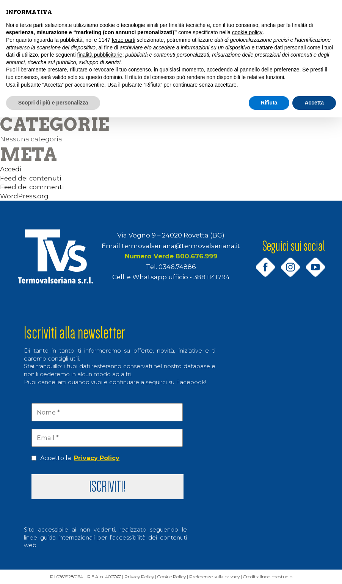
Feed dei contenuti (30, 178)
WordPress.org (24, 196)
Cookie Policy (174, 577)
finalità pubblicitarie (99, 55)
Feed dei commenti (32, 187)
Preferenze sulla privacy (217, 577)
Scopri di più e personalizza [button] (53, 103)
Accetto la (75, 458)
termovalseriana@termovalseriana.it (181, 246)
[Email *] (107, 438)
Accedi (10, 169)
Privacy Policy (96, 458)
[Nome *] (107, 412)
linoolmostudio (280, 577)
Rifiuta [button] (269, 103)
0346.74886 (177, 267)
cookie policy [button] (247, 32)
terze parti (123, 40)
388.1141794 (211, 277)
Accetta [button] (314, 103)
